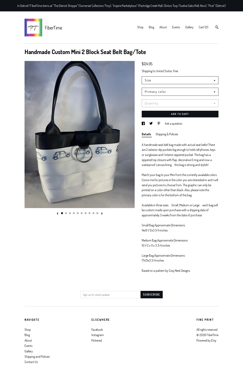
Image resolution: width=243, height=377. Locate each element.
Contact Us (31, 362)
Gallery (189, 27)
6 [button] (82, 213)
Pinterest (96, 340)
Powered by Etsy (206, 340)
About (163, 27)
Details (147, 134)
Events (176, 27)
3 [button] (70, 213)
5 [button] (78, 213)
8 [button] (89, 213)
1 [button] (62, 213)
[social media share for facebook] (143, 123)
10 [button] (97, 213)
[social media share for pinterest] (159, 123)
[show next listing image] (102, 213)
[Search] (217, 28)
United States (164, 71)
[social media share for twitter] (151, 123)
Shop (140, 27)
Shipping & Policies (167, 134)
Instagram (97, 335)
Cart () (203, 27)
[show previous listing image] (57, 213)
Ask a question (173, 123)
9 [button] (93, 213)
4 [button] (74, 213)
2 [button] (66, 213)
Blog (151, 27)
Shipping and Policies (37, 357)
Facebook (97, 330)
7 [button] (86, 213)
